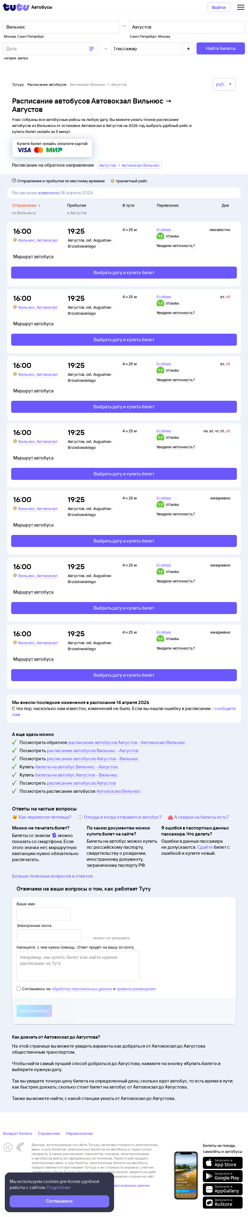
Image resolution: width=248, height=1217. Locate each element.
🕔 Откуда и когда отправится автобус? (119, 817)
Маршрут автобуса (33, 256)
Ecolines (164, 229)
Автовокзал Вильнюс (118, 791)
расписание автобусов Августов (81, 783)
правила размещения (136, 989)
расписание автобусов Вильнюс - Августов (92, 750)
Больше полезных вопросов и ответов (52, 876)
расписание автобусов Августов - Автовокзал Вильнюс (126, 742)
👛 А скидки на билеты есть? (198, 817)
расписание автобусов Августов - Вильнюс (92, 758)
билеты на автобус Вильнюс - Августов (76, 767)
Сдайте (205, 847)
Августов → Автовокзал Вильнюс (129, 165)
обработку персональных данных (81, 989)
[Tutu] (16, 7)
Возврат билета (17, 1133)
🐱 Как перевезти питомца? (41, 817)
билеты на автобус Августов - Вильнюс (76, 775)
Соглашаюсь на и (86, 989)
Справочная (49, 1133)
